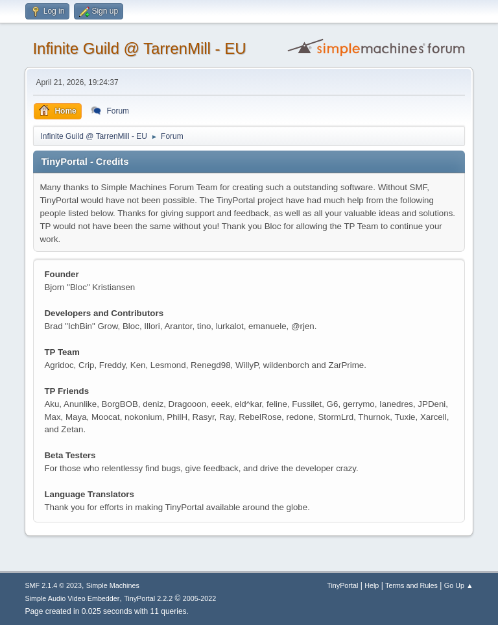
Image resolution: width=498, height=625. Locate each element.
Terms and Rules (411, 585)
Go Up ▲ (458, 585)
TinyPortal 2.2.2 (148, 598)
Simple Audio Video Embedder (72, 598)
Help (371, 585)
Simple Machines (112, 585)
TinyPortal (342, 585)
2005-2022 (200, 598)
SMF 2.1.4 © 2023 (53, 585)
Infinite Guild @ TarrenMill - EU (139, 48)
